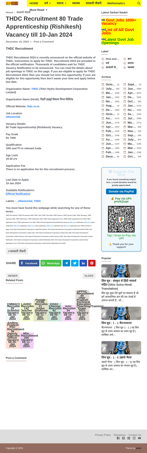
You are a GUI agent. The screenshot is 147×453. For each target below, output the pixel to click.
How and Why (112, 58)
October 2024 (132, 101)
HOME (34, 3)
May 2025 (110, 93)
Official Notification (18, 193)
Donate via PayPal (121, 191)
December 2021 (111, 156)
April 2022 (110, 148)
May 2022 (132, 143)
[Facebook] (29, 263)
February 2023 (110, 131)
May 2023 (132, 122)
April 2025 (132, 93)
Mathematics (116, 3)
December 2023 (110, 109)
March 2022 (132, 148)
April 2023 (110, 126)
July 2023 (132, 118)
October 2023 (111, 114)
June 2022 (110, 143)
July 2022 (132, 139)
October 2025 (111, 84)
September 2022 (132, 135)
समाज (60, 3)
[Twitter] (51, 263)
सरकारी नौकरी (93, 3)
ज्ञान (129, 58)
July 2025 (110, 88)
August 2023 (110, 118)
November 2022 (132, 131)
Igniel (138, 448)
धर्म (46, 3)
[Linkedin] (83, 263)
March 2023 (132, 126)
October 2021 (132, 156)
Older (88, 275)
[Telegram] (66, 263)
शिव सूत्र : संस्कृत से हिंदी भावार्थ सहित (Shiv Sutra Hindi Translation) (118, 284)
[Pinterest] (92, 263)
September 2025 (133, 84)
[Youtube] (139, 438)
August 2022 (110, 139)
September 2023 (132, 114)
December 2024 (132, 97)
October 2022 (110, 135)
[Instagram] (134, 438)
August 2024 (111, 105)
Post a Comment (44, 41)
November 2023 (132, 109)
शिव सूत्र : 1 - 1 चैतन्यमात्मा (116, 323)
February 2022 (110, 152)
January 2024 (132, 105)
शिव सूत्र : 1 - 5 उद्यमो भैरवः (116, 357)
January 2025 (110, 97)
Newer (13, 275)
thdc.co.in (33, 106)
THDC (35, 88)
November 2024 (110, 101)
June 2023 (110, 122)
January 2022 (132, 152)
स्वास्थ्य (76, 3)
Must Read (37, 10)
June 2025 (132, 88)
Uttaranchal (13, 116)
